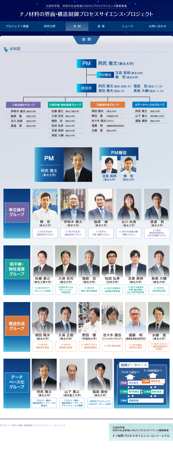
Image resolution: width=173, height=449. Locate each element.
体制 (78, 26)
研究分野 (50, 26)
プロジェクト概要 (17, 26)
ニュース (127, 26)
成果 (101, 26)
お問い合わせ (157, 26)
